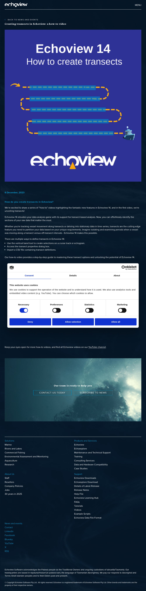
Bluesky (9, 539)
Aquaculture (11, 460)
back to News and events (21, 20)
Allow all (115, 322)
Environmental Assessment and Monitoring (26, 456)
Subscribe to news (93, 392)
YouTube (9, 543)
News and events (13, 523)
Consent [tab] (29, 275)
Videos (77, 509)
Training (78, 456)
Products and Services (85, 440)
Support (78, 474)
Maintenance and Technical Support (92, 452)
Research (9, 464)
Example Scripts (82, 513)
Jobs (7, 490)
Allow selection (73, 322)
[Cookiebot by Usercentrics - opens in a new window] (124, 267)
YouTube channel (97, 347)
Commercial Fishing (15, 452)
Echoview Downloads (85, 478)
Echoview (79, 444)
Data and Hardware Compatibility (91, 464)
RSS (7, 551)
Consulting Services (84, 460)
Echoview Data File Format (87, 517)
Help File (78, 494)
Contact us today (52, 392)
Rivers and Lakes (13, 448)
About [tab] (117, 275)
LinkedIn (9, 531)
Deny (30, 322)
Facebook (10, 535)
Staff (7, 478)
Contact (9, 527)
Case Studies (80, 468)
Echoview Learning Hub (86, 497)
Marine (8, 444)
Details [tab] (73, 275)
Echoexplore (80, 448)
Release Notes (81, 490)
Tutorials (78, 506)
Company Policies (14, 486)
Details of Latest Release (86, 486)
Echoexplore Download (86, 482)
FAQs (77, 502)
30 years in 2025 (13, 494)
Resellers (9, 482)
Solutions (9, 440)
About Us (9, 474)
